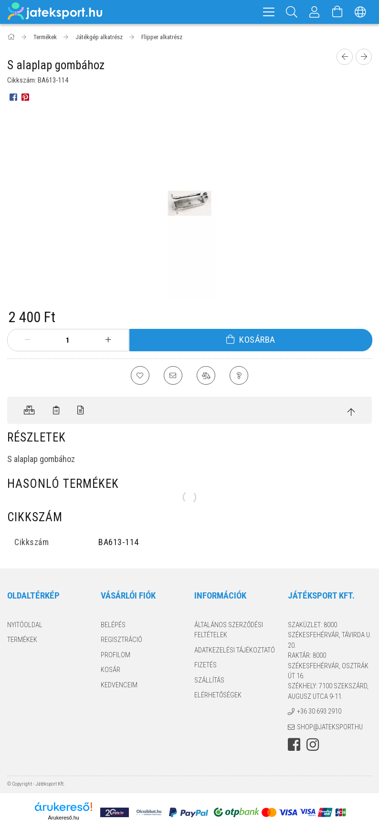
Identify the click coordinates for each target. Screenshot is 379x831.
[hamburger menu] (268, 12)
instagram (312, 745)
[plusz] (108, 339)
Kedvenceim (119, 685)
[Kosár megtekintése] (337, 12)
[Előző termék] (345, 57)
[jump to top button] (351, 413)
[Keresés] (291, 12)
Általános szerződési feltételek (228, 630)
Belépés (113, 625)
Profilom (115, 655)
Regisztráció (121, 640)
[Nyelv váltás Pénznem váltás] (360, 12)
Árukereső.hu (63, 818)
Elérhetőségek (218, 695)
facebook (294, 745)
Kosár (110, 670)
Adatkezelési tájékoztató (234, 650)
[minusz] (28, 339)
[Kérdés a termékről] (239, 375)
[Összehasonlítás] (206, 375)
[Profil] (314, 12)
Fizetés (205, 665)
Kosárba (257, 339)
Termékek (22, 640)
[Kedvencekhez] (139, 375)
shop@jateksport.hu (330, 727)
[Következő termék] (364, 57)
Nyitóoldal (24, 625)
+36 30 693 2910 (319, 711)
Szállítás (209, 680)
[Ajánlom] (172, 375)
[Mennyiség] (67, 340)
